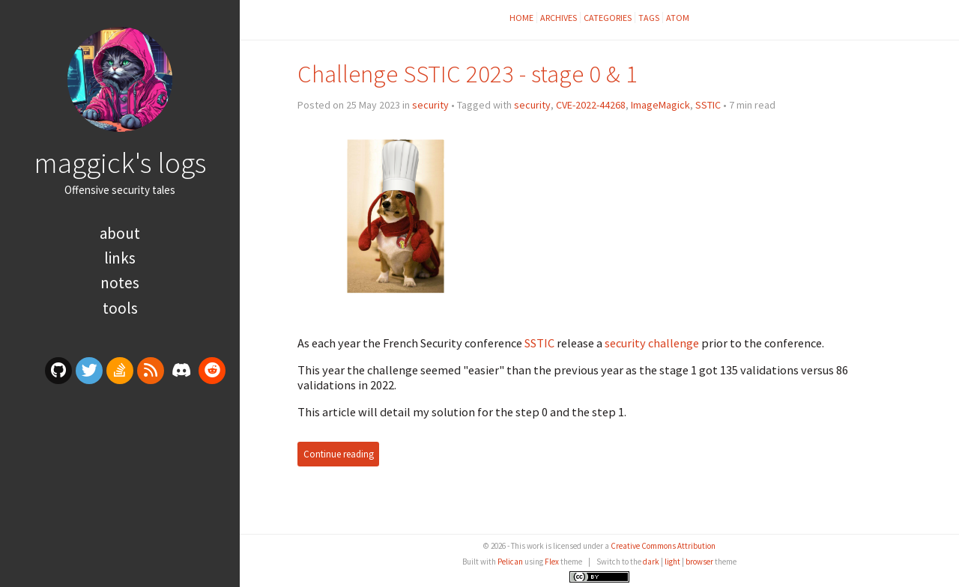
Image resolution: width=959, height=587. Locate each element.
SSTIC (708, 105)
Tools (120, 308)
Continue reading (338, 454)
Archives (558, 17)
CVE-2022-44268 (591, 105)
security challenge (652, 342)
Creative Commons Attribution (663, 546)
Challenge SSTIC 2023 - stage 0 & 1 (467, 73)
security (430, 105)
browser (699, 561)
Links (120, 258)
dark (651, 561)
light (672, 561)
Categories (608, 17)
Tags (648, 17)
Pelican (510, 561)
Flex (552, 561)
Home (521, 17)
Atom (677, 17)
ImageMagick (660, 105)
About (120, 233)
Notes (119, 283)
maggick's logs (120, 162)
